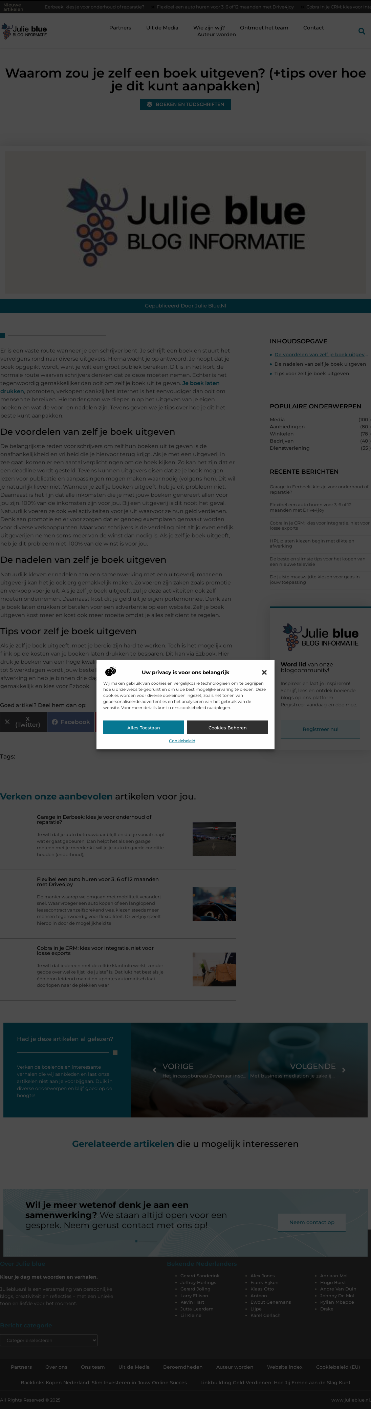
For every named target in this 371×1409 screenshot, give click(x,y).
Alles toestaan (143, 727)
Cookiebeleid (182, 740)
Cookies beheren (228, 727)
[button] (264, 672)
